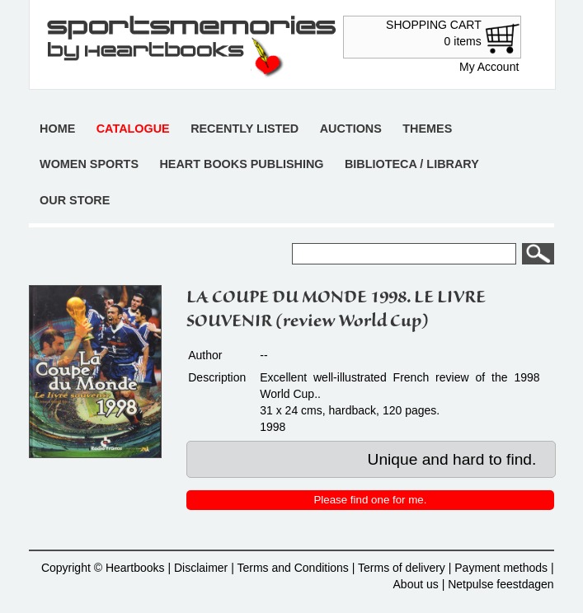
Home (57, 128)
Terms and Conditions (292, 567)
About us (416, 584)
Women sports (89, 164)
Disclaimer (201, 567)
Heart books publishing (241, 164)
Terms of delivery (401, 567)
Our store (75, 200)
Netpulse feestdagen (500, 584)
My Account (489, 66)
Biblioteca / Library (412, 164)
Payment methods (501, 567)
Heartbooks (135, 567)
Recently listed (244, 128)
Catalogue (133, 128)
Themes (427, 128)
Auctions (351, 128)
